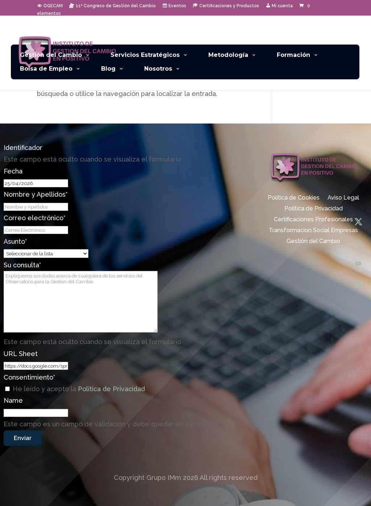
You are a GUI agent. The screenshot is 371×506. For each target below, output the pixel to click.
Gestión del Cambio (51, 54)
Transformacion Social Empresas (313, 231)
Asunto (15, 241)
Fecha (13, 171)
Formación (293, 54)
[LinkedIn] (358, 285)
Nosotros (158, 68)
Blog (108, 68)
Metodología (228, 54)
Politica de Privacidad (313, 209)
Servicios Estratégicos (145, 54)
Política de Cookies (294, 198)
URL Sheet (21, 353)
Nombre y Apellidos (35, 194)
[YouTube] (358, 264)
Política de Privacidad (111, 389)
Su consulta (22, 265)
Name (13, 400)
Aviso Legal (343, 198)
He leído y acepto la (79, 389)
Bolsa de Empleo (46, 68)
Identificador (23, 147)
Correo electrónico (34, 218)
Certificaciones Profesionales (313, 220)
